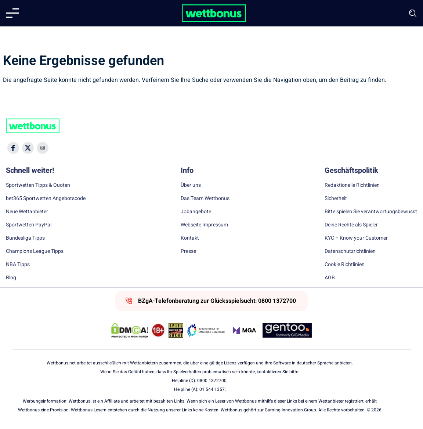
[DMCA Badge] (129, 330)
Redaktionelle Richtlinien (352, 185)
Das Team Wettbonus (205, 198)
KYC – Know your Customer (356, 238)
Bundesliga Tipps (25, 238)
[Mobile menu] (12, 13)
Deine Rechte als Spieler (351, 225)
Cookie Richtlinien (345, 264)
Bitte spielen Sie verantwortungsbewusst (371, 211)
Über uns (191, 185)
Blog (11, 277)
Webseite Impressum (204, 225)
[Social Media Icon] (13, 148)
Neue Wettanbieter (27, 211)
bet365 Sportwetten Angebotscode (46, 198)
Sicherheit (336, 198)
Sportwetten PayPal (28, 225)
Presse (188, 251)
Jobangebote (196, 211)
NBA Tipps (18, 264)
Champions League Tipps (35, 251)
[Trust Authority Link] (206, 330)
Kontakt (190, 238)
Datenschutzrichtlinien (350, 251)
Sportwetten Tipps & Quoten (38, 185)
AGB (330, 277)
